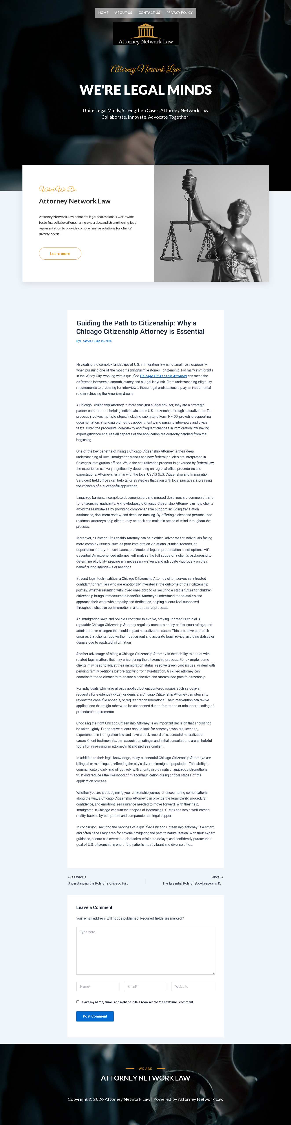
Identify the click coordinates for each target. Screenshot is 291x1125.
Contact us (149, 13)
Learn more (60, 262)
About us (123, 13)
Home (103, 13)
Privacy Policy (180, 13)
